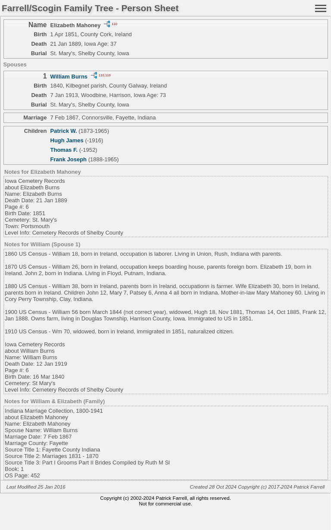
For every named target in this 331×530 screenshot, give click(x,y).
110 (114, 23)
